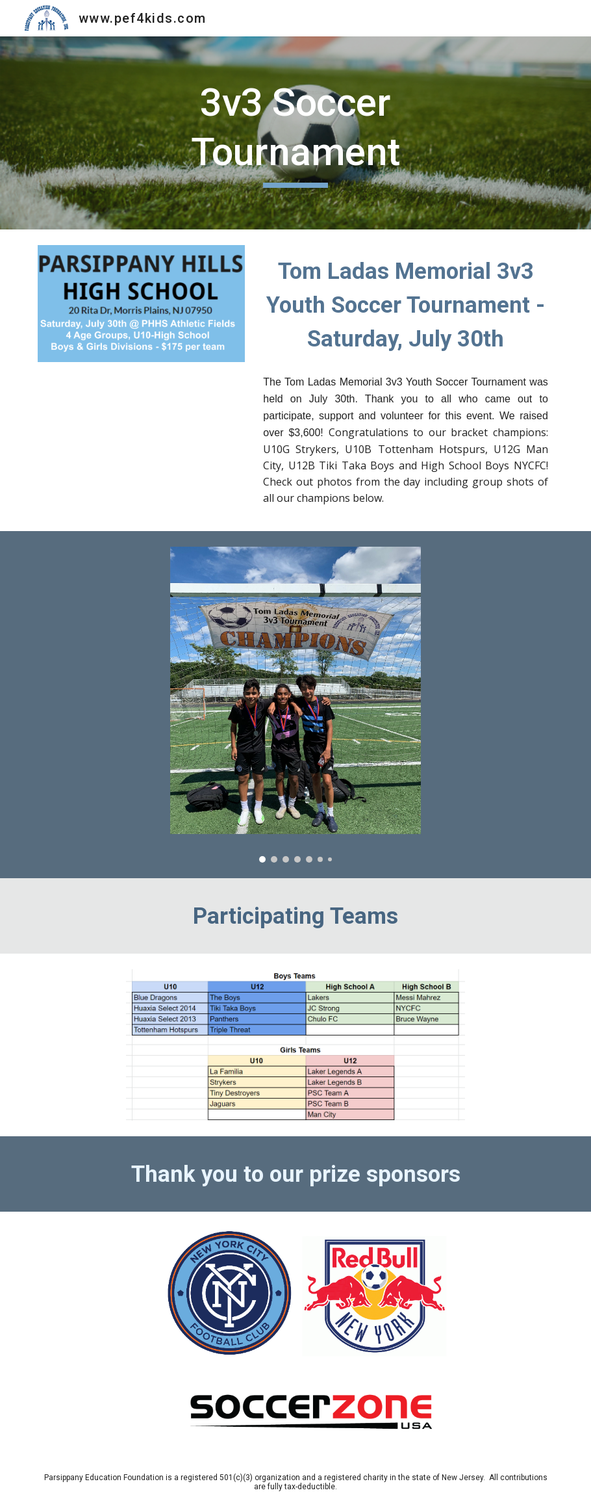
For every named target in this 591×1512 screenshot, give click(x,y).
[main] (295, 133)
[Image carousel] (295, 705)
